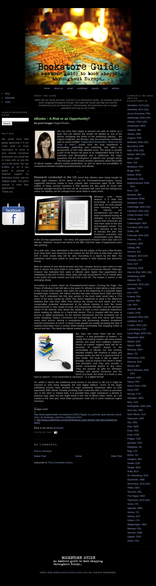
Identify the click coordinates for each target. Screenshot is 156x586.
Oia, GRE (132, 422)
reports (95, 88)
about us (58, 88)
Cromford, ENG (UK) (138, 227)
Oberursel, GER (135, 418)
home (47, 88)
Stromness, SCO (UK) (138, 483)
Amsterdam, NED (136, 125)
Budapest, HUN (135, 202)
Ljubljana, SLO (135, 321)
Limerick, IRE (134, 309)
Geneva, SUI (134, 251)
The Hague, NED (136, 496)
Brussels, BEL (134, 194)
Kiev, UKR (132, 292)
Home (78, 456)
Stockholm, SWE (136, 479)
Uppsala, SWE (135, 508)
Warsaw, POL (134, 528)
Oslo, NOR (133, 426)
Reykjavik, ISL (134, 447)
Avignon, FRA (134, 138)
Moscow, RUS (134, 361)
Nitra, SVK (132, 402)
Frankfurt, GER (135, 243)
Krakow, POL (134, 296)
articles (115, 88)
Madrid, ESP (133, 341)
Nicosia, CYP (134, 394)
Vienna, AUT (133, 516)
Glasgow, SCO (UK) (137, 255)
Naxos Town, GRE (136, 385)
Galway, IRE (133, 247)
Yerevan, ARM (134, 532)
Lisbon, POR (134, 312)
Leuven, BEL (134, 300)
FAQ (7, 93)
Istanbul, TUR (134, 288)
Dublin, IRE (133, 231)
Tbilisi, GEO (133, 487)
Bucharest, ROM (136, 198)
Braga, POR (133, 170)
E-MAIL (6, 167)
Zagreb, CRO (134, 536)
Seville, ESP (133, 463)
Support (6, 181)
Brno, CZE (132, 190)
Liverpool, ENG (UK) (137, 317)
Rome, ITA (132, 455)
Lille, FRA (132, 304)
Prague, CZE (134, 438)
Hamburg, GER (135, 268)
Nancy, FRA (133, 381)
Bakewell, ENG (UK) (137, 142)
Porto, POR (133, 434)
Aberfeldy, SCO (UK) (138, 109)
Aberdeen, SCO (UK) (138, 105)
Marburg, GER (134, 349)
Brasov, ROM (134, 174)
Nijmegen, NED (135, 398)
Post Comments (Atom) (60, 462)
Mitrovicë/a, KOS (136, 357)
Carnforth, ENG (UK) (138, 211)
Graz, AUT (132, 264)
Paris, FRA (133, 430)
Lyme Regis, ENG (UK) (139, 333)
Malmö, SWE (134, 345)
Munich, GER (134, 377)
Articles (60, 428)
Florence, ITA (134, 239)
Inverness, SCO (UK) (138, 284)
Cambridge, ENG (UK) (138, 206)
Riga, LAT (132, 451)
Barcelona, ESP (135, 146)
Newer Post (40, 456)
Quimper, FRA (134, 442)
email (70, 88)
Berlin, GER (133, 158)
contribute (82, 88)
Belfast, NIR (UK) (136, 154)
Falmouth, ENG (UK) (138, 235)
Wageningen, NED (136, 524)
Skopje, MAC (134, 467)
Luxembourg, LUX (136, 329)
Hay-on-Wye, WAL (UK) (139, 272)
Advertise (10, 97)
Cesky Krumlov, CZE (138, 215)
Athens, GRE (134, 134)
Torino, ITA (132, 504)
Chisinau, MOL (135, 219)
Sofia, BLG (133, 471)
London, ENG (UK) (137, 325)
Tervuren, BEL (134, 491)
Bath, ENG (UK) (135, 150)
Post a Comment (42, 451)
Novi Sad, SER (135, 410)
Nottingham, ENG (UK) (139, 406)
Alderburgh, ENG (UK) (138, 117)
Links (7, 102)
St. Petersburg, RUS (137, 475)
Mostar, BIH (133, 366)
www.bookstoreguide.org (71, 572)
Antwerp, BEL (134, 130)
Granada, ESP (134, 260)
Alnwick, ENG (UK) (137, 121)
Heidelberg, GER (136, 276)
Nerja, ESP (133, 389)
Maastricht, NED (135, 337)
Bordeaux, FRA (135, 166)
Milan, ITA (132, 353)
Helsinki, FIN (134, 280)
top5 (105, 88)
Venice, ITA (133, 512)
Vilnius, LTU (133, 520)
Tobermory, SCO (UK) (138, 500)
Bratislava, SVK (135, 179)
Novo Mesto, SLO (136, 414)
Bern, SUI (132, 162)
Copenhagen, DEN (137, 223)
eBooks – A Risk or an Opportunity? (62, 118)
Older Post (116, 456)
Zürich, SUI (133, 540)
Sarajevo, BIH (134, 459)
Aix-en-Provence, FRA (138, 113)
